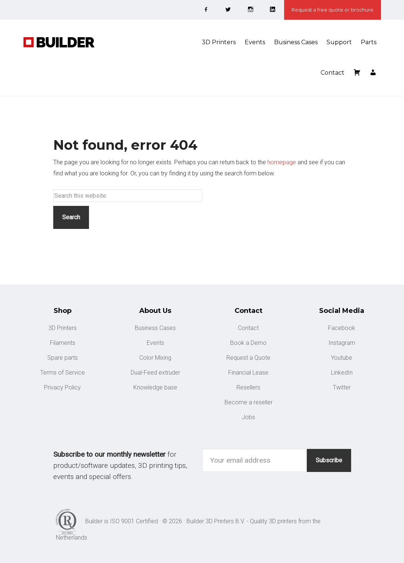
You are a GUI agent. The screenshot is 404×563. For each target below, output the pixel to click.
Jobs (248, 417)
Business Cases (155, 327)
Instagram (341, 342)
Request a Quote (248, 357)
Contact (248, 327)
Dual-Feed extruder (155, 372)
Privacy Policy (62, 387)
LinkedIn (342, 372)
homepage (281, 162)
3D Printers (62, 327)
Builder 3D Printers (79, 42)
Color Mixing (155, 357)
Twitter (342, 387)
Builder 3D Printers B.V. (216, 521)
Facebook (341, 327)
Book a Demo (248, 342)
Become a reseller (249, 402)
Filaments (62, 342)
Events (155, 342)
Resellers (248, 387)
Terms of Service (62, 372)
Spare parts (62, 357)
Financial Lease (248, 372)
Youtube (341, 357)
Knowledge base (155, 387)
